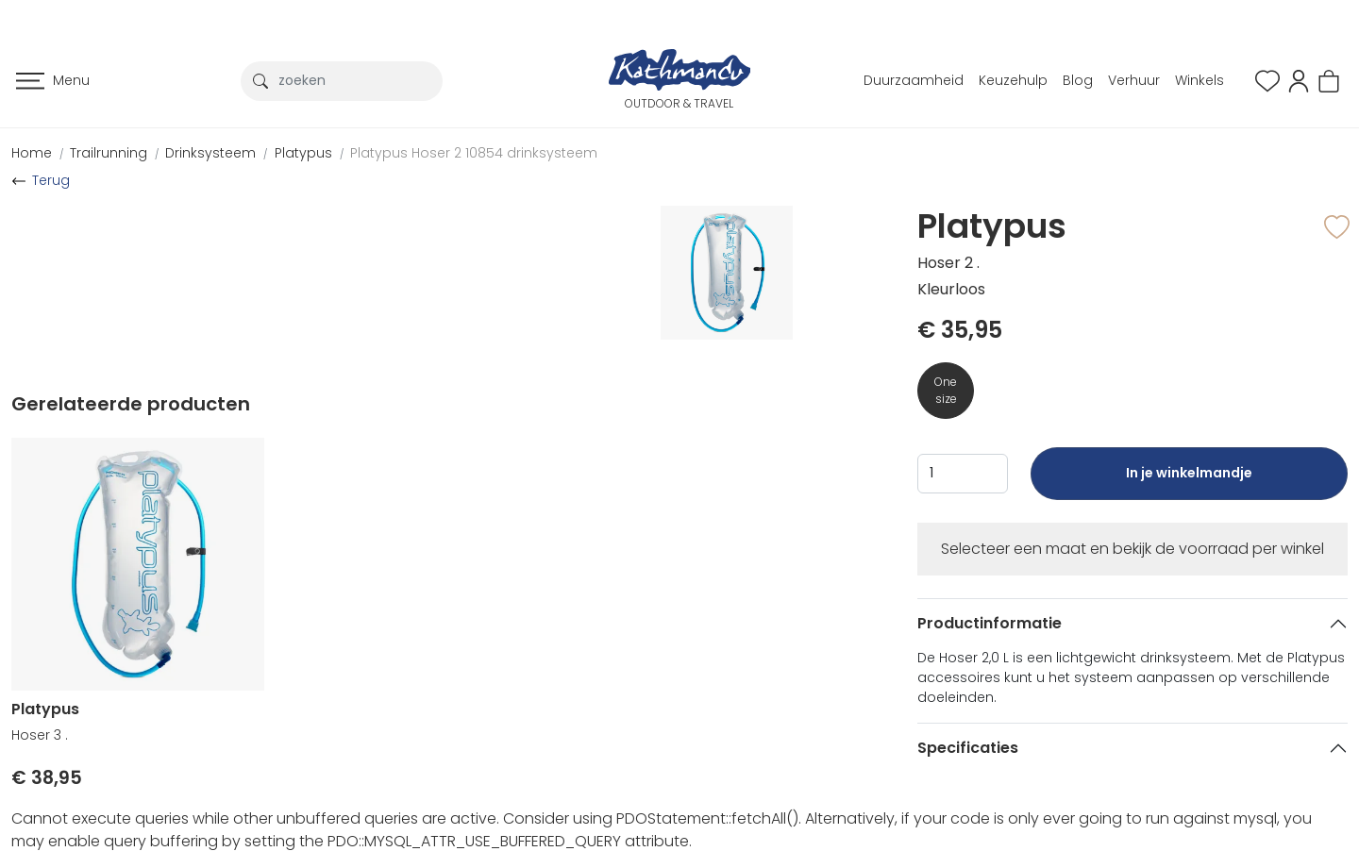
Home (31, 152)
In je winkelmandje (1189, 481)
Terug (51, 180)
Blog (1078, 80)
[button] (1299, 79)
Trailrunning (108, 152)
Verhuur (1134, 80)
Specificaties (967, 748)
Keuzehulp (1013, 80)
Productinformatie (989, 623)
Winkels (1199, 80)
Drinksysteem (210, 152)
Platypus (303, 152)
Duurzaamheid (914, 80)
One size (945, 390)
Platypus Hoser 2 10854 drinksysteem (473, 152)
